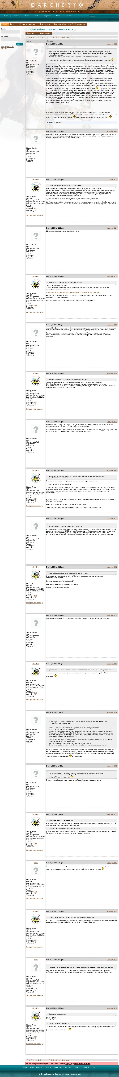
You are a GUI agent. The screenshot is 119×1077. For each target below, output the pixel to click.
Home (6, 16)
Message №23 (112, 179)
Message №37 (112, 863)
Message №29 (112, 470)
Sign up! (4, 48)
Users (32, 1067)
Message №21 (112, 44)
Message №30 (112, 518)
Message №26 (112, 325)
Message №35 (112, 766)
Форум (68, 16)
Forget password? (7, 47)
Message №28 (112, 422)
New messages (45, 33)
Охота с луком (45, 24)
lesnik (36, 863)
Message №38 (112, 911)
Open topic (30, 33)
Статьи (58, 16)
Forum (12, 24)
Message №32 (112, 615)
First (28, 37)
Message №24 (112, 228)
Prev (32, 37)
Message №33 (112, 664)
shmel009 (35, 179)
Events (36, 16)
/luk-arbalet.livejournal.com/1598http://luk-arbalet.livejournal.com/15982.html (73, 292)
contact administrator (82, 1064)
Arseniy (59, 122)
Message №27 (112, 373)
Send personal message (34, 215)
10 (56, 37)
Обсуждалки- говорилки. (27, 24)
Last (67, 37)
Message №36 (112, 814)
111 (35, 892)
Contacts (93, 1067)
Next (63, 37)
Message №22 (112, 131)
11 (59, 37)
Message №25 (112, 276)
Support (77, 1067)
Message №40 (112, 1008)
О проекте (47, 16)
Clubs (27, 16)
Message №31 (112, 567)
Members (16, 16)
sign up (69, 1064)
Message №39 (112, 960)
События (46, 1067)
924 (35, 208)
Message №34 (112, 712)
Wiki (70, 1067)
